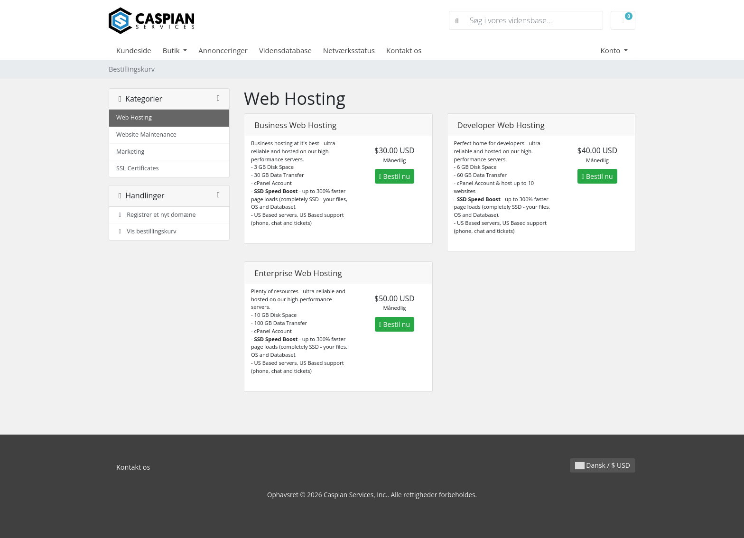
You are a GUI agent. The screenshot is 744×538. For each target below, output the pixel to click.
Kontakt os (403, 50)
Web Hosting (134, 117)
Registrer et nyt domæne (156, 215)
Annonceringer (223, 50)
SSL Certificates (137, 168)
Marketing (130, 152)
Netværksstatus (349, 50)
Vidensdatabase (285, 50)
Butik (172, 50)
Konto (611, 50)
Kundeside (133, 50)
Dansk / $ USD (602, 465)
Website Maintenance (146, 134)
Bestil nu (394, 176)
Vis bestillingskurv (146, 231)
